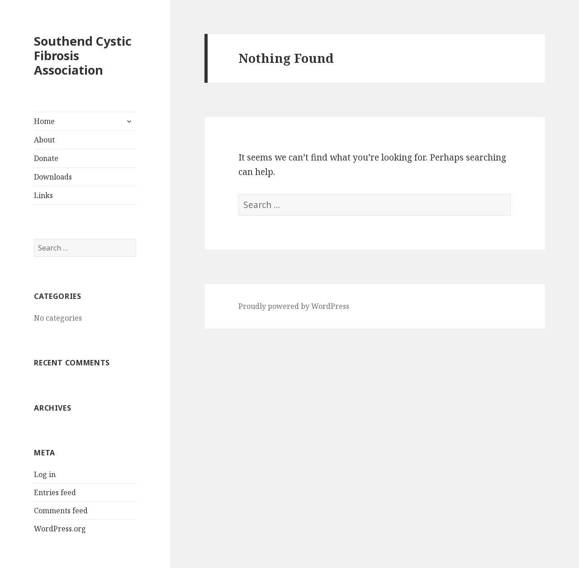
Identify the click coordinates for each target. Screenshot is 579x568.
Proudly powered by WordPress (293, 306)
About (44, 140)
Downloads (53, 177)
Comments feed (61, 511)
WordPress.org (60, 529)
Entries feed (55, 492)
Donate (46, 158)
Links (43, 195)
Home (44, 121)
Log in (45, 474)
